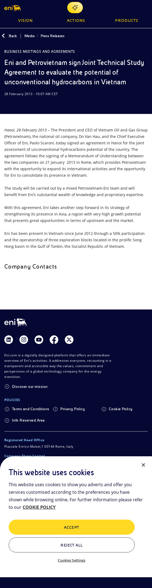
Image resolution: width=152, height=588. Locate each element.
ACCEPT (71, 527)
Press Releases (52, 36)
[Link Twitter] (69, 339)
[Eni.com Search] (131, 7)
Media (29, 36)
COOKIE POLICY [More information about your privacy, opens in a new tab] (39, 507)
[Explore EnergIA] (75, 7)
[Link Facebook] (54, 339)
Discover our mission (30, 386)
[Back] (3, 36)
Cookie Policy (121, 409)
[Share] (20, 104)
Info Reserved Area (28, 420)
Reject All (71, 545)
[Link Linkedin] (8, 339)
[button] (13, 7)
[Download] (7, 104)
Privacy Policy (72, 409)
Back (13, 36)
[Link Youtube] (39, 339)
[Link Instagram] (23, 339)
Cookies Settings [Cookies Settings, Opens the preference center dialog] (71, 560)
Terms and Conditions (30, 409)
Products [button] (126, 20)
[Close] (143, 465)
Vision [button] (25, 20)
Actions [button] (76, 20)
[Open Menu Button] (144, 7)
